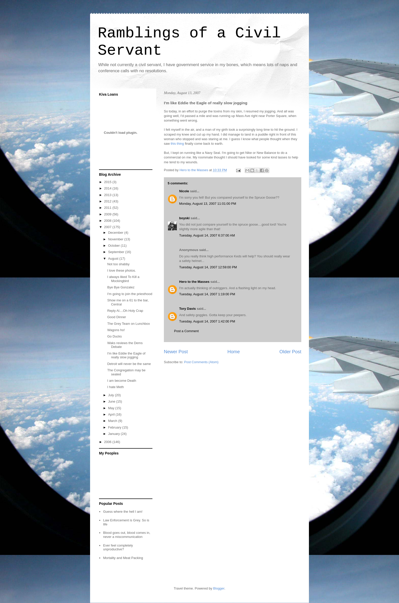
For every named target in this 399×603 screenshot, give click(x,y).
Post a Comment (186, 331)
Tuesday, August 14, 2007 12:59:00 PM (208, 267)
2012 (108, 201)
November (116, 239)
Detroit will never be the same (129, 364)
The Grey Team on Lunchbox (128, 324)
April (112, 414)
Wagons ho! (116, 330)
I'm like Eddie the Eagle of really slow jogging (126, 355)
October (114, 245)
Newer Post (176, 351)
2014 (108, 188)
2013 (108, 195)
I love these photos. (121, 270)
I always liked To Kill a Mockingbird (123, 279)
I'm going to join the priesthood (129, 294)
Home (233, 351)
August (113, 258)
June (112, 401)
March (113, 421)
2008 (108, 221)
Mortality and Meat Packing (123, 558)
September (116, 252)
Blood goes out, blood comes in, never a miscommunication (126, 535)
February (115, 427)
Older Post (290, 351)
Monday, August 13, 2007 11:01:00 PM (207, 203)
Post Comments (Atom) (201, 362)
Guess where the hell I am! (122, 511)
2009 (108, 214)
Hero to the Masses (194, 282)
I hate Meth (115, 387)
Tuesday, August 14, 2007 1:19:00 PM (207, 294)
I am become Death (121, 381)
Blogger (218, 588)
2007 (108, 227)
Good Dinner (116, 317)
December (116, 232)
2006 (108, 442)
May (111, 408)
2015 (108, 182)
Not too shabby (118, 264)
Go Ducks (114, 336)
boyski (184, 218)
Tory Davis (187, 309)
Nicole (184, 191)
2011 (108, 208)
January (114, 434)
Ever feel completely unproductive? (118, 547)
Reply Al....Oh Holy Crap (125, 311)
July (111, 395)
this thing (177, 143)
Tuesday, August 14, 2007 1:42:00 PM (207, 321)
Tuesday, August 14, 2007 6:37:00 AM (207, 235)
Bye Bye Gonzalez (120, 287)
